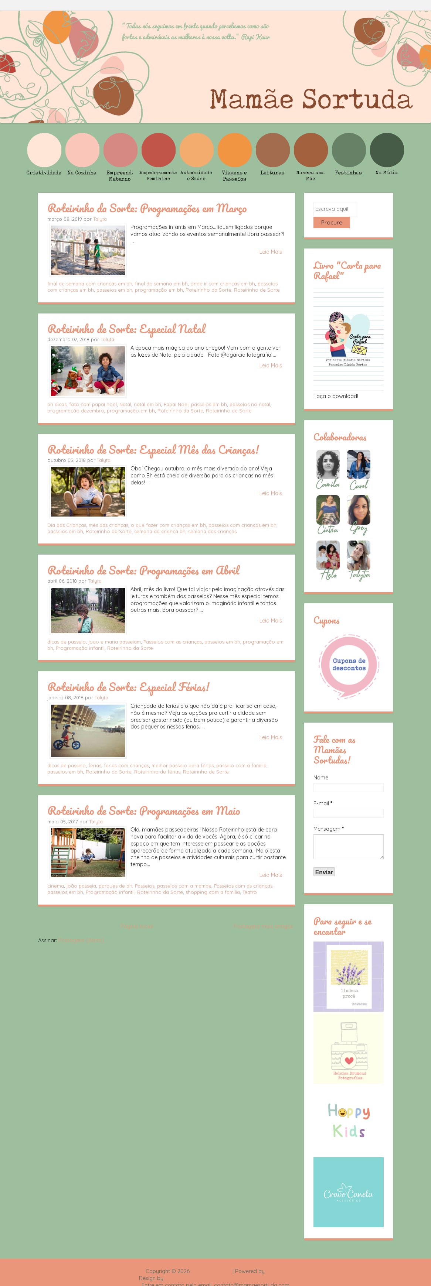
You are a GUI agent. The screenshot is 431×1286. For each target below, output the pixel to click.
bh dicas (57, 404)
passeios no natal (250, 404)
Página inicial (137, 926)
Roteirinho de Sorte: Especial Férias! (128, 687)
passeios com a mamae (184, 886)
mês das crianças (108, 525)
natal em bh (147, 404)
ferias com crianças (126, 765)
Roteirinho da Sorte (208, 290)
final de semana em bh (161, 284)
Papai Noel (176, 404)
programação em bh (159, 290)
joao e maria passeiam (114, 642)
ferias (94, 765)
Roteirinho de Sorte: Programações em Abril (143, 570)
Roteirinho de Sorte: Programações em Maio (143, 810)
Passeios (145, 886)
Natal (125, 404)
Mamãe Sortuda (211, 1259)
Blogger (275, 1259)
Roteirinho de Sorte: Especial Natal (126, 328)
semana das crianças (212, 531)
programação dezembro (75, 411)
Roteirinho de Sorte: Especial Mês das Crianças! (153, 449)
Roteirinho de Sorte (257, 290)
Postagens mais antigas (263, 926)
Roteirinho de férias (157, 772)
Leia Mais (270, 251)
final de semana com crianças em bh (89, 284)
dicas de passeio (66, 642)
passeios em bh (114, 290)
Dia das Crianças (66, 525)
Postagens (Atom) (81, 940)
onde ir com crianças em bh (222, 284)
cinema (55, 886)
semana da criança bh (160, 531)
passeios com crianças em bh (242, 525)
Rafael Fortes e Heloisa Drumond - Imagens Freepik (228, 1266)
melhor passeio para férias (183, 765)
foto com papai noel (93, 404)
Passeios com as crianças (172, 642)
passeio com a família (241, 765)
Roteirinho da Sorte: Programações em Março (147, 208)
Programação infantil (80, 648)
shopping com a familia (213, 892)
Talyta (100, 219)
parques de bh (115, 886)
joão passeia (81, 886)
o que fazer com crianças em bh (168, 525)
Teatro (249, 892)
